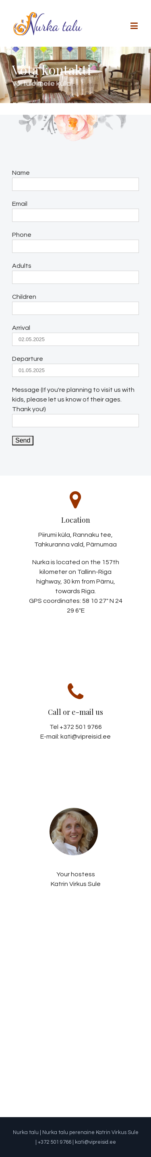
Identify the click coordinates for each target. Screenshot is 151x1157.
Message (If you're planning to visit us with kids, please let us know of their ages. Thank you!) (73, 399)
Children (24, 297)
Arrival (21, 328)
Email (19, 204)
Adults (21, 266)
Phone (21, 235)
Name (21, 173)
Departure (27, 359)
